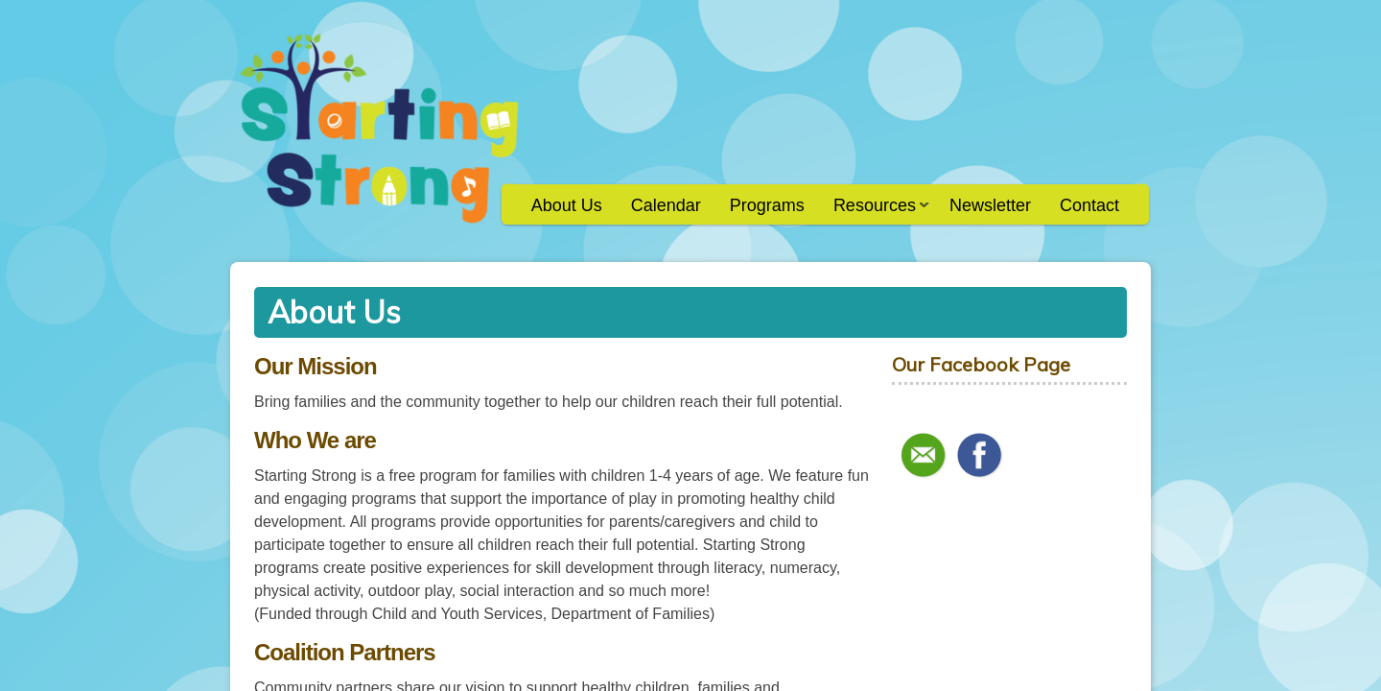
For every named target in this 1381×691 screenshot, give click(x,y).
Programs (767, 205)
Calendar (666, 205)
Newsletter (990, 205)
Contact (1089, 205)
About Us (566, 205)
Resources (874, 211)
